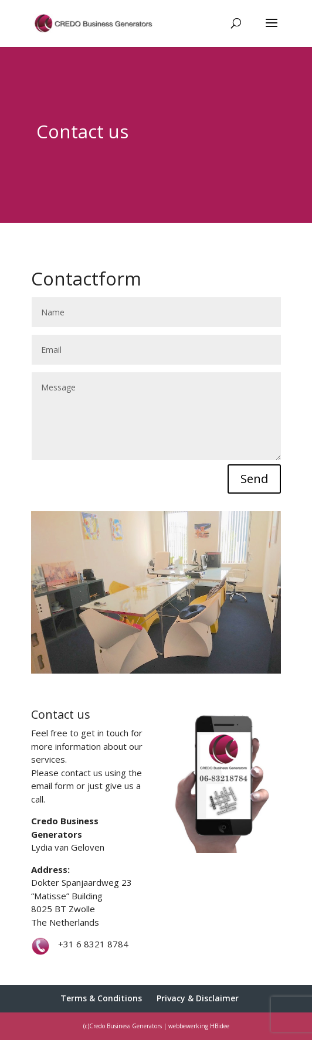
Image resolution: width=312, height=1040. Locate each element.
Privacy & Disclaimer (198, 998)
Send (254, 479)
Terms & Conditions (101, 998)
